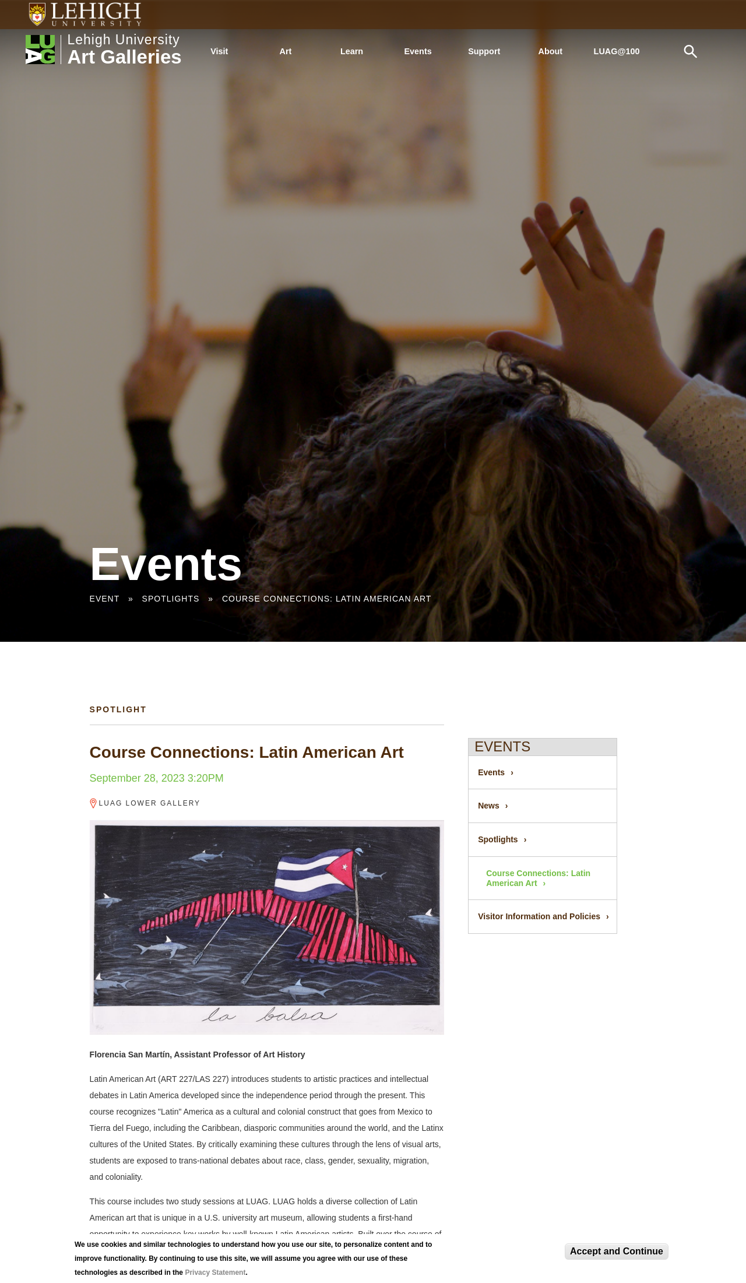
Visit (219, 51)
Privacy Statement (215, 1272)
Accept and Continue (616, 1251)
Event (104, 598)
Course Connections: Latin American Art (327, 598)
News (488, 805)
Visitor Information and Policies (539, 916)
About (551, 51)
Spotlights (171, 598)
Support (484, 51)
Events (418, 51)
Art (286, 51)
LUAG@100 (617, 51)
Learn (351, 51)
